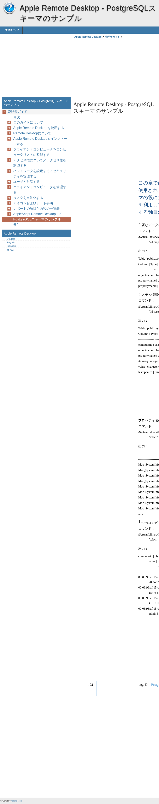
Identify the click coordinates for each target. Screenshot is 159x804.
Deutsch (11, 239)
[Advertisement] (108, 69)
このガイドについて (28, 122)
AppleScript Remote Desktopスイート (41, 214)
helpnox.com (16, 801)
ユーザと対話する (26, 181)
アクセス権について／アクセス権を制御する (39, 162)
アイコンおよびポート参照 (33, 203)
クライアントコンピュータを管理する (39, 189)
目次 (16, 117)
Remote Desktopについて (32, 133)
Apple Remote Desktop (9, 8)
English (10, 242)
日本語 (10, 249)
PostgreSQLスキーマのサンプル (37, 219)
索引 (16, 224)
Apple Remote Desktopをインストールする (40, 141)
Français (11, 246)
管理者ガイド (12, 30)
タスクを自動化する (28, 198)
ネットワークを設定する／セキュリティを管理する (39, 173)
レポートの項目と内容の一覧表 (36, 208)
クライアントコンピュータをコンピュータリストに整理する (39, 152)
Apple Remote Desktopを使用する (38, 128)
